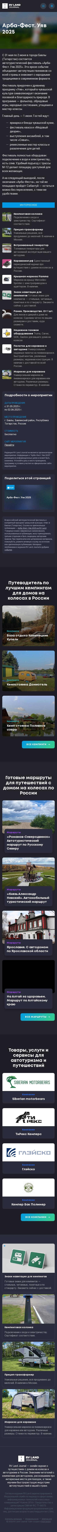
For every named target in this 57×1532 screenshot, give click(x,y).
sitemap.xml (47, 1519)
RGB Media (46, 1522)
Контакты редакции (13, 1519)
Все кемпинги (38, 744)
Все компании (37, 1217)
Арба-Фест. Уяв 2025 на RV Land (32, 528)
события (8, 550)
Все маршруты (37, 1017)
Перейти (9, 445)
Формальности (31, 1519)
